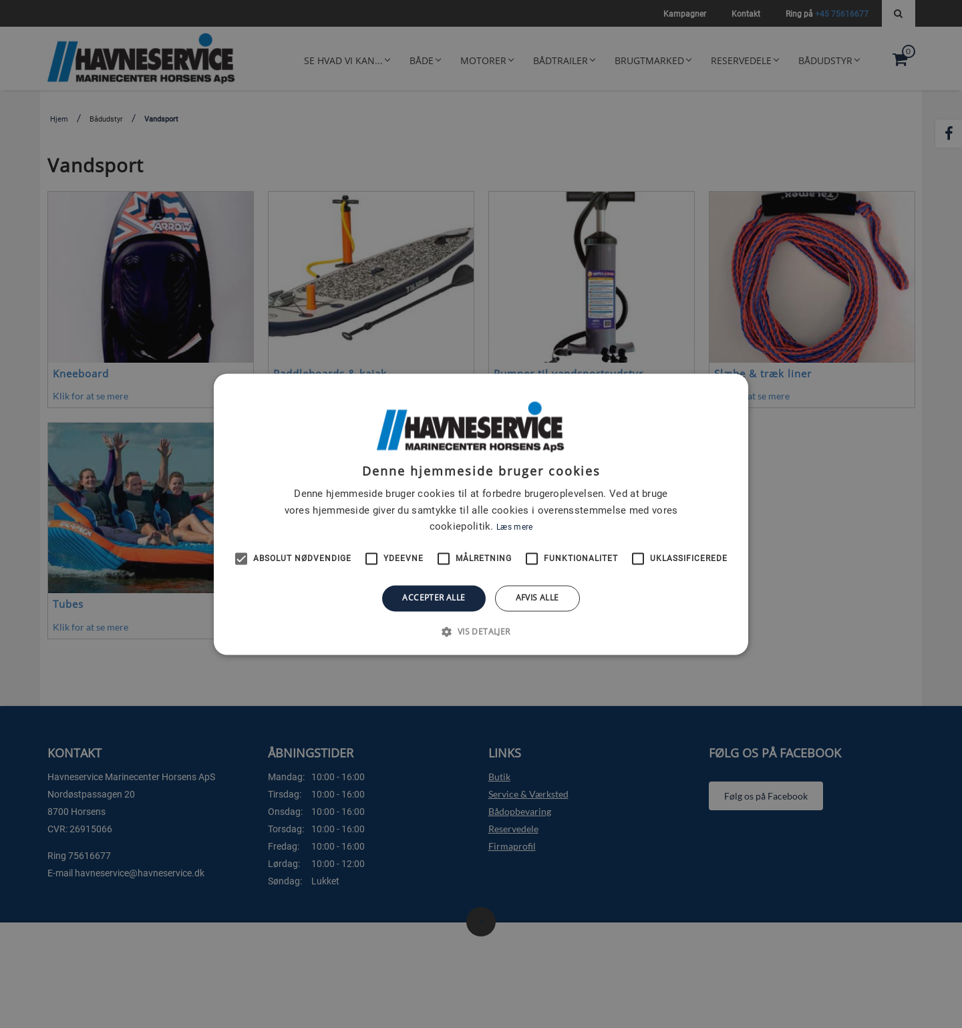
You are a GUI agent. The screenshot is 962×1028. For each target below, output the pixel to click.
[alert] (481, 514)
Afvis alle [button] (537, 598)
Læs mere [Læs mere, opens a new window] (514, 527)
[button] (481, 631)
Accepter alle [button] (433, 598)
